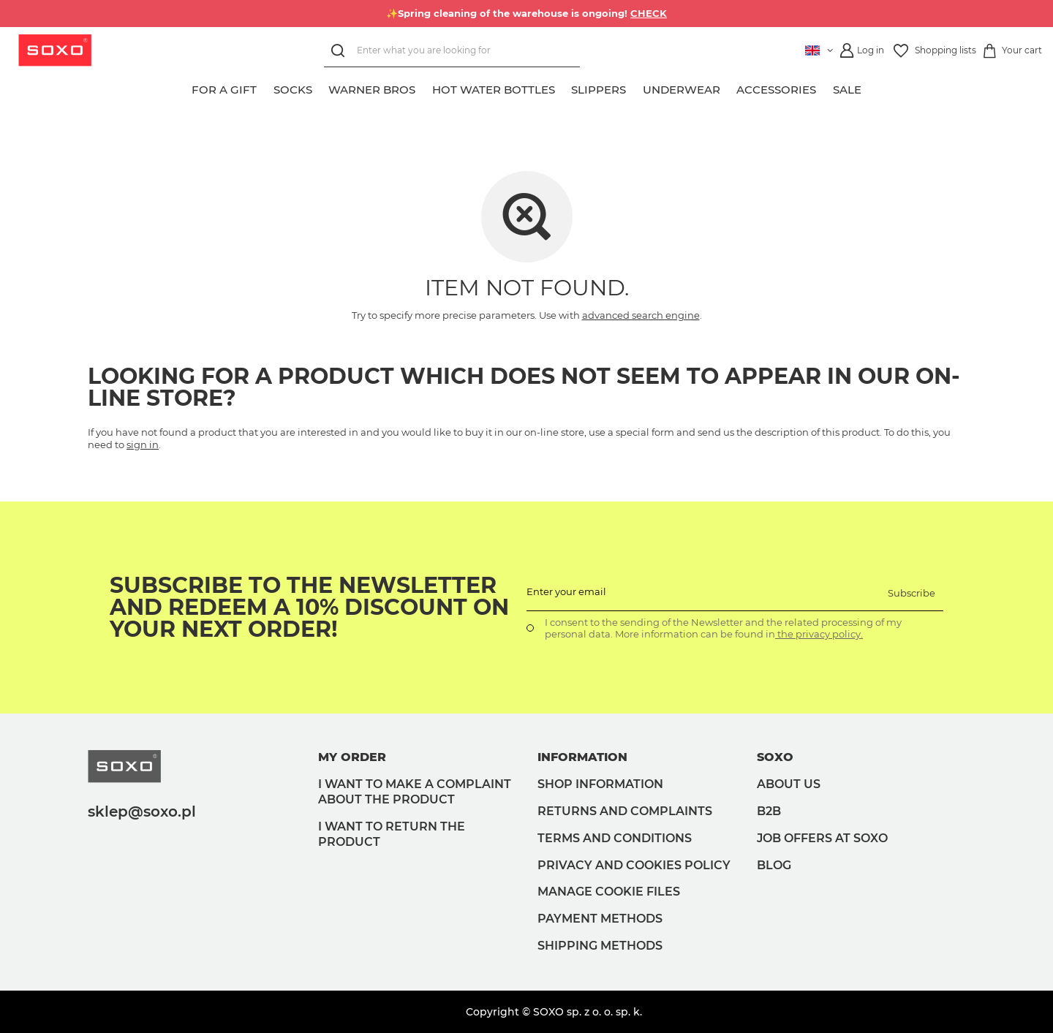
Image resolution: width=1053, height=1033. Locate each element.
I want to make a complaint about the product (414, 791)
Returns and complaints (624, 811)
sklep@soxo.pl (142, 811)
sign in (143, 444)
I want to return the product (391, 834)
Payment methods (600, 919)
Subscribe (911, 593)
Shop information (600, 784)
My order (352, 757)
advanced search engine (641, 315)
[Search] (340, 50)
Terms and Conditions (614, 838)
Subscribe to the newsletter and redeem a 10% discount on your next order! (309, 607)
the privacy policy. (819, 634)
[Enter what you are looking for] (452, 50)
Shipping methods (600, 946)
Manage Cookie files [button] (608, 891)
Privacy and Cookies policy (634, 865)
